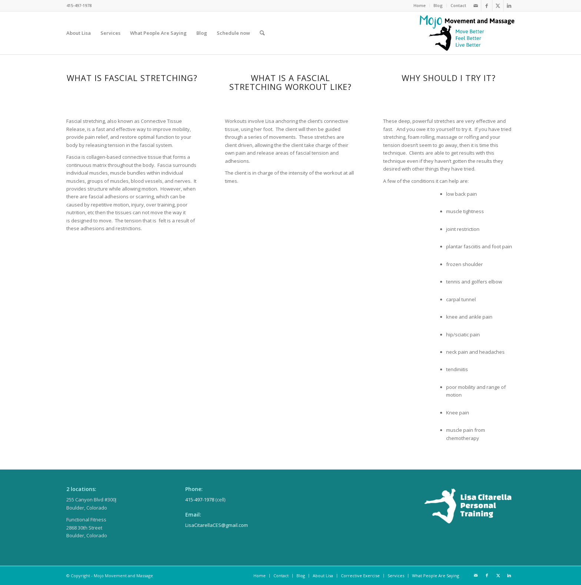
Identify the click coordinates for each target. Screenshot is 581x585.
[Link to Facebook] (486, 5)
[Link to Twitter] (497, 5)
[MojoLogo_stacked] (467, 32)
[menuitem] (420, 5)
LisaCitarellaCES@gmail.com (216, 525)
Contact (458, 5)
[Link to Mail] (475, 5)
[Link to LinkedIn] (509, 5)
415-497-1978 (199, 499)
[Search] (262, 32)
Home (420, 5)
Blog (438, 5)
